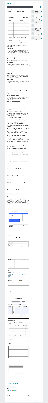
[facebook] (8, 390)
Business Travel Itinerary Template (13, 382)
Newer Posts (8, 395)
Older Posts (28, 395)
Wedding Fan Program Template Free (13, 383)
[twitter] (10, 390)
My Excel (9, 3)
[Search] (36, 7)
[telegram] (15, 390)
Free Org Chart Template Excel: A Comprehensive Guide (38, 20)
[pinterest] (12, 390)
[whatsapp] (14, 390)
